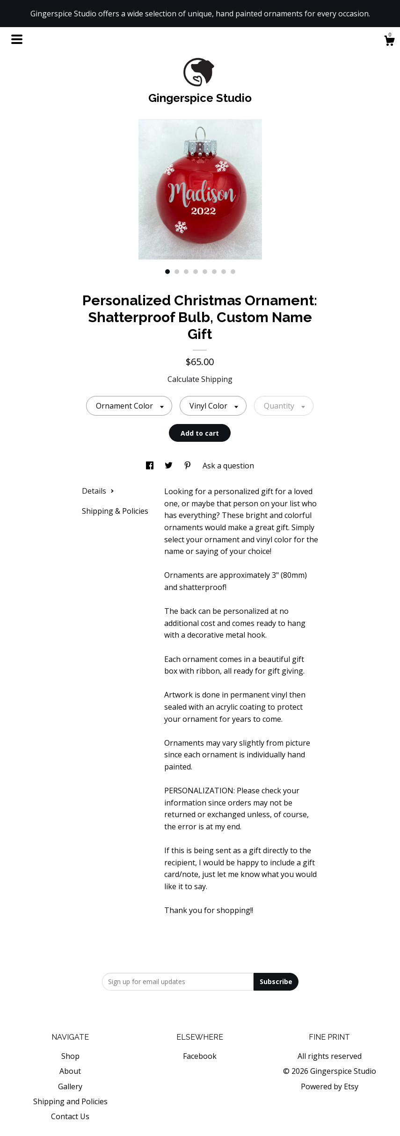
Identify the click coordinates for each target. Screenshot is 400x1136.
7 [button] (223, 271)
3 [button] (186, 271)
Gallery (70, 1086)
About (70, 1071)
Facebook (200, 1056)
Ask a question (228, 465)
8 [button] (233, 271)
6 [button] (214, 271)
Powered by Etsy (329, 1086)
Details (98, 491)
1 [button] (167, 271)
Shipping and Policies (70, 1101)
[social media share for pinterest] (188, 465)
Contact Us (70, 1116)
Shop (70, 1056)
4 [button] (195, 271)
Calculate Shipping (200, 379)
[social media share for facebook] (150, 465)
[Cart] (389, 42)
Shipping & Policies (115, 511)
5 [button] (205, 271)
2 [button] (177, 271)
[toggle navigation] (16, 39)
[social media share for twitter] (170, 465)
